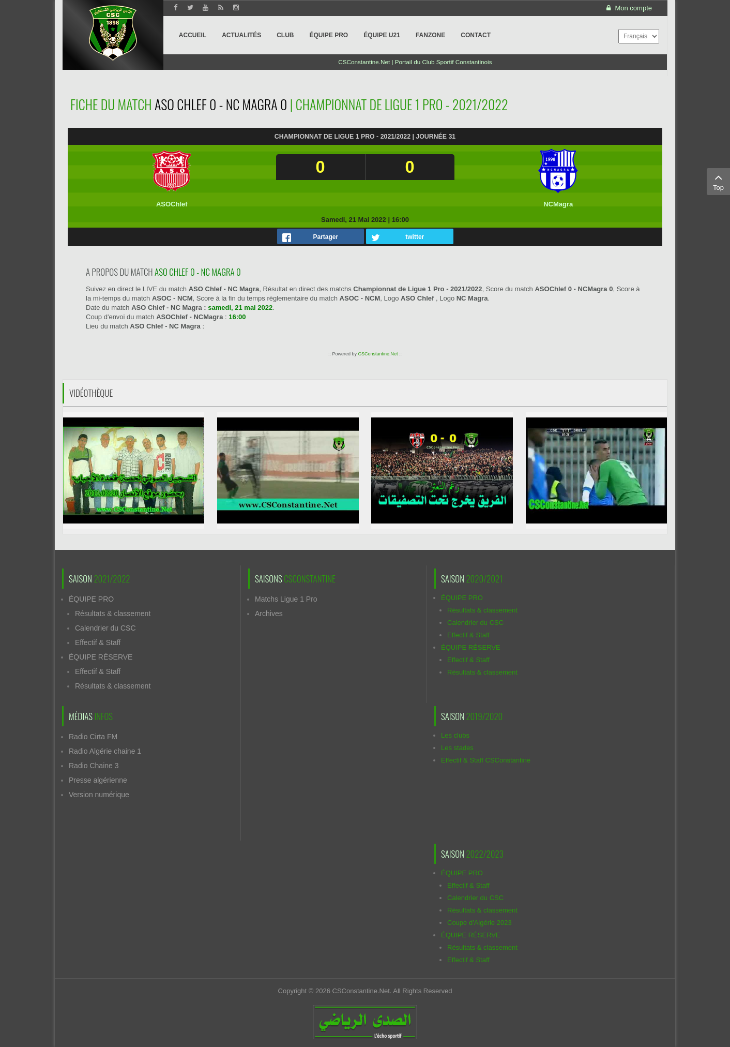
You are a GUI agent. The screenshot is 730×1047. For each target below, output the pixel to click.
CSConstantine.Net (378, 353)
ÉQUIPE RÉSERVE (100, 657)
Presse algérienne (98, 780)
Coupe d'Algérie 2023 (479, 922)
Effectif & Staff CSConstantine (485, 760)
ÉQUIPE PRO (91, 599)
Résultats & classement (112, 613)
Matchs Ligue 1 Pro (286, 599)
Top (718, 181)
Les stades (457, 748)
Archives (269, 613)
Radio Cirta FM (93, 736)
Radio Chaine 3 (94, 765)
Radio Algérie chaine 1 (105, 751)
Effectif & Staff (97, 642)
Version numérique (99, 794)
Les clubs (455, 735)
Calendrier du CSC (105, 628)
